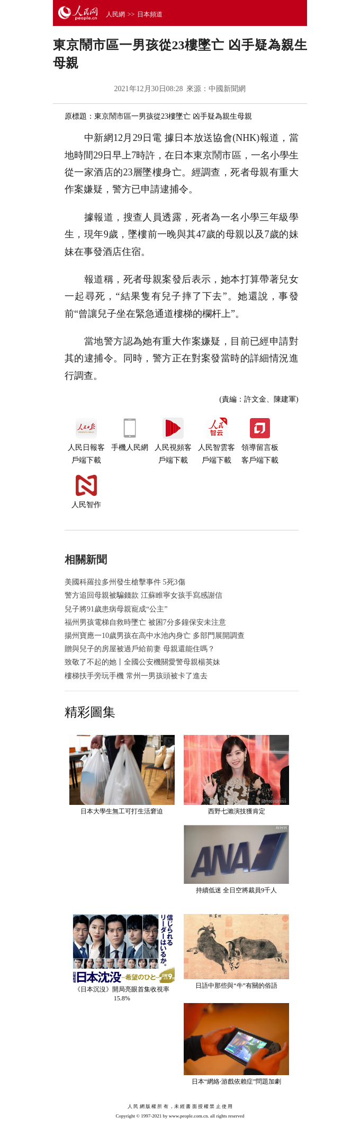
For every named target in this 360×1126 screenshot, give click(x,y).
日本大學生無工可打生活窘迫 (121, 811)
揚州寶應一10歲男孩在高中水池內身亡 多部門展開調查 (155, 636)
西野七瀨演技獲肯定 (236, 811)
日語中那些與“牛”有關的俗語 (236, 985)
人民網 (115, 14)
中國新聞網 (227, 89)
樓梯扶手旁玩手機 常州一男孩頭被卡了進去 (136, 676)
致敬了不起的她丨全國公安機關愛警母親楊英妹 (142, 662)
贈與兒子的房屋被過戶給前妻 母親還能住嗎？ (140, 649)
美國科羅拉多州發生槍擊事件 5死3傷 (125, 582)
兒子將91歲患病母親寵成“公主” (116, 609)
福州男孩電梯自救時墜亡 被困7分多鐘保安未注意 (145, 622)
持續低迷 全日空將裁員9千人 (236, 890)
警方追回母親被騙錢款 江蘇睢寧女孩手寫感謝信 (143, 595)
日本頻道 (150, 14)
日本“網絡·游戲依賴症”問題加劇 (237, 1081)
